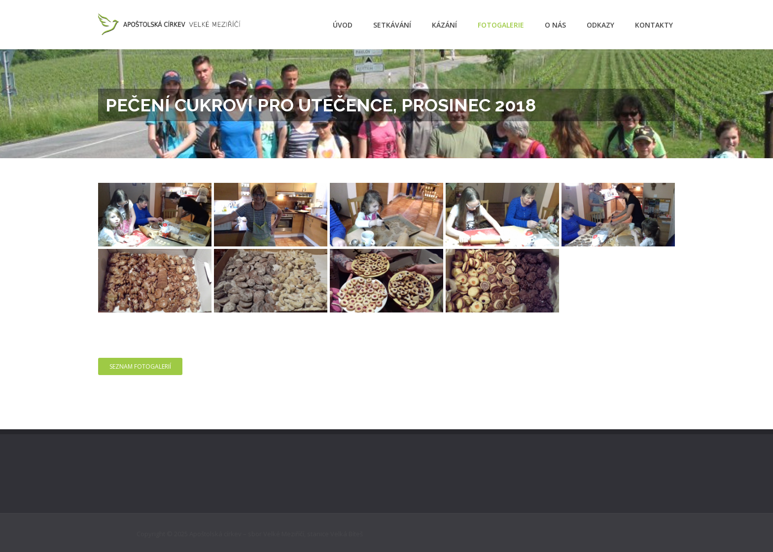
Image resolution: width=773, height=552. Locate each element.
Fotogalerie (501, 25)
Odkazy (600, 25)
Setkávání (392, 25)
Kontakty (654, 25)
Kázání (444, 25)
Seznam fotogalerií (140, 366)
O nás (555, 25)
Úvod (342, 25)
